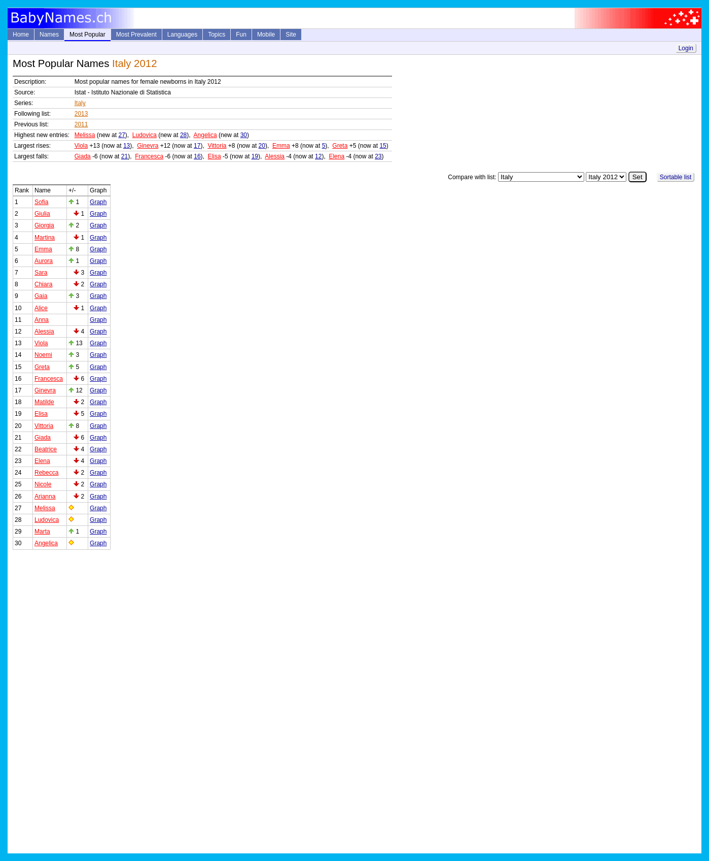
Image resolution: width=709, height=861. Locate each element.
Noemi (43, 354)
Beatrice (45, 449)
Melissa (85, 135)
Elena (336, 156)
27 (121, 135)
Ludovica (144, 135)
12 (318, 156)
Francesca (149, 156)
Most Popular (87, 34)
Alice (41, 308)
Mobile (266, 34)
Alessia (275, 156)
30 (243, 135)
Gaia (40, 296)
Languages (182, 34)
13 (126, 145)
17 (197, 145)
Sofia (41, 202)
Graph (98, 202)
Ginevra (147, 145)
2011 (81, 124)
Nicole (42, 484)
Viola (81, 145)
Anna (41, 319)
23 (378, 156)
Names (49, 34)
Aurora (43, 260)
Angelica (205, 135)
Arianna (44, 496)
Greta (339, 145)
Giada (83, 156)
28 (183, 135)
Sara (40, 272)
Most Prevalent (136, 34)
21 (124, 156)
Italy (80, 103)
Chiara (43, 284)
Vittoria (216, 145)
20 (262, 145)
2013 (81, 113)
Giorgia (44, 225)
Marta (42, 531)
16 (197, 156)
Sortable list (676, 177)
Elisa (214, 156)
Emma (281, 145)
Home (21, 34)
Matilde (44, 402)
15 (382, 145)
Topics (216, 34)
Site (291, 34)
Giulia (42, 213)
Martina (44, 237)
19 (255, 156)
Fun (241, 34)
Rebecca (46, 472)
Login (686, 48)
